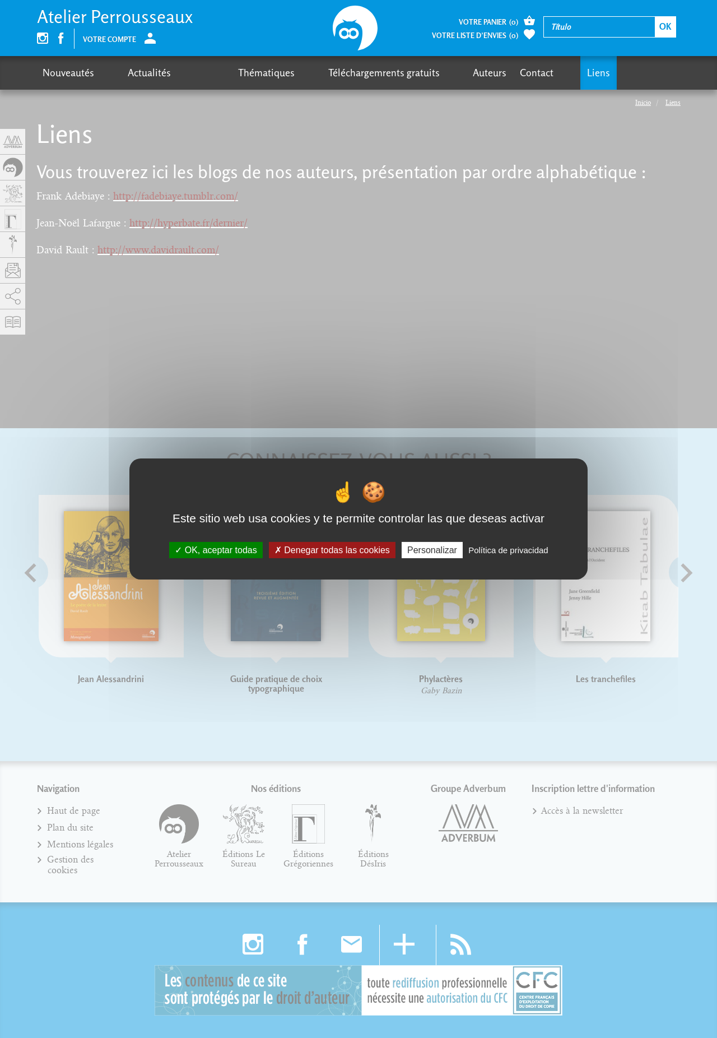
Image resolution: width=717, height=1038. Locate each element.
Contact (436, 72)
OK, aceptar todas (216, 550)
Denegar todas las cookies (332, 550)
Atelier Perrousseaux (115, 16)
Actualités (129, 72)
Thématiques (206, 72)
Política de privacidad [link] (508, 550)
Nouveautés (68, 72)
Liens (478, 72)
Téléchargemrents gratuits (303, 72)
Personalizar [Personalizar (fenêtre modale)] (432, 550)
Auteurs (389, 72)
